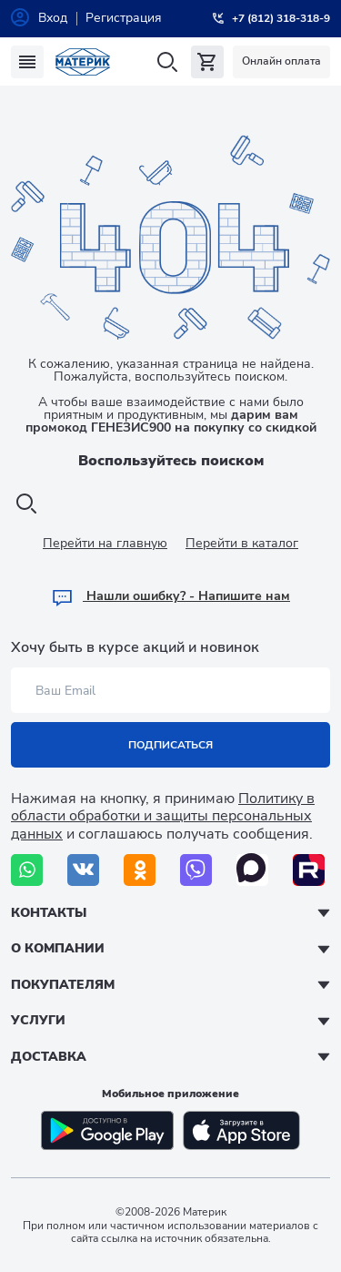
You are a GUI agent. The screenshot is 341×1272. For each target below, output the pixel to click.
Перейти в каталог (242, 543)
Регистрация (123, 17)
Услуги (38, 1020)
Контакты (48, 912)
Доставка (48, 1056)
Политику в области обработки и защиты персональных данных (163, 816)
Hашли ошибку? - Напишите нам (170, 596)
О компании (58, 948)
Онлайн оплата (281, 61)
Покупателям (63, 984)
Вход (52, 17)
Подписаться (170, 745)
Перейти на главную (105, 543)
